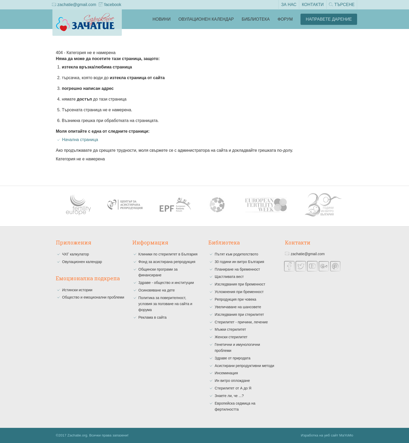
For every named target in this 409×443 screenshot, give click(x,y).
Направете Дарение (329, 19)
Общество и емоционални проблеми (93, 297)
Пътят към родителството (236, 254)
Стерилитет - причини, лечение (241, 322)
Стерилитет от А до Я (233, 388)
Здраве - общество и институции (166, 283)
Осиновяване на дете (157, 290)
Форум (285, 19)
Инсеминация (226, 373)
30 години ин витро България (239, 262)
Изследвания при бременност (240, 284)
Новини (162, 19)
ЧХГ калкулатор (75, 254)
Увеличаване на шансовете (238, 307)
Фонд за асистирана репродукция (167, 262)
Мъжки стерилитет (230, 329)
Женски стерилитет (231, 337)
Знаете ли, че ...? (229, 396)
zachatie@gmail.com (74, 5)
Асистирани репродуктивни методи (244, 366)
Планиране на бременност (237, 269)
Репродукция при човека (235, 299)
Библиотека (256, 19)
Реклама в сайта (153, 317)
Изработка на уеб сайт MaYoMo (327, 435)
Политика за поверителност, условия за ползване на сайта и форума (166, 304)
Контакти (312, 4)
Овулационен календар (206, 19)
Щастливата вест (229, 277)
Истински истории (77, 290)
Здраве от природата (232, 358)
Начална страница (80, 139)
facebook (110, 5)
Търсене (341, 5)
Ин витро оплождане (232, 380)
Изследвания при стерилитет (239, 314)
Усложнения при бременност (239, 292)
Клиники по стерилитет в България (168, 254)
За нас (288, 4)
